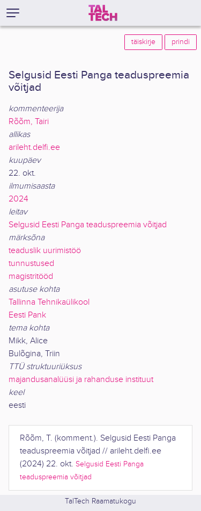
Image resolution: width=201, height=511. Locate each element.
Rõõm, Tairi (29, 122)
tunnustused (31, 263)
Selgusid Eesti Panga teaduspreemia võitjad (88, 225)
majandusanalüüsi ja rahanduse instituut (81, 380)
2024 (18, 199)
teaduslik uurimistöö (45, 251)
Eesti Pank (27, 315)
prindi (181, 42)
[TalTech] (103, 12)
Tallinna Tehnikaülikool (49, 302)
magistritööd (31, 276)
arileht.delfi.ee (34, 147)
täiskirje (143, 42)
